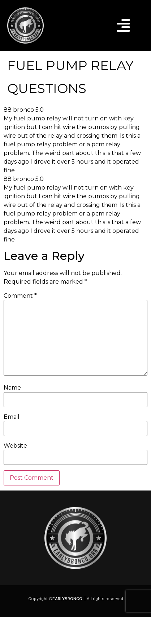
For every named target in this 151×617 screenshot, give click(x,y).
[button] (123, 25)
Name (12, 388)
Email (12, 417)
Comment (20, 296)
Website (15, 446)
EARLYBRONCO (67, 598)
